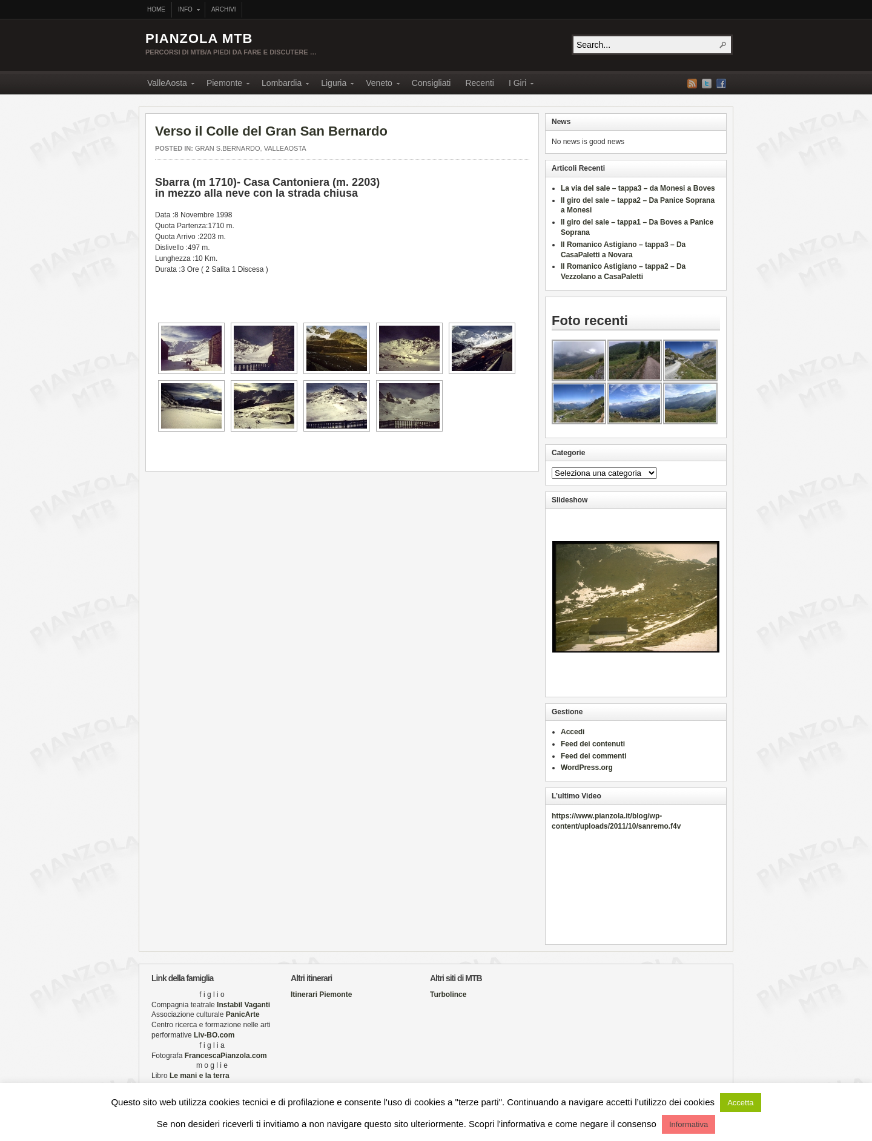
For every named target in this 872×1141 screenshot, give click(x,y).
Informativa (688, 1124)
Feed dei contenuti (593, 744)
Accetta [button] (740, 1102)
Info (186, 10)
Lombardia (281, 84)
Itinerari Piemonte (321, 994)
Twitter (707, 83)
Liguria (334, 84)
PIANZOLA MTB (199, 38)
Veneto (379, 84)
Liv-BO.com (214, 1035)
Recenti (479, 83)
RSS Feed (692, 83)
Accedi (572, 732)
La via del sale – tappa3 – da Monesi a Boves (638, 188)
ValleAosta (167, 84)
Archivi (223, 9)
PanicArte (243, 1014)
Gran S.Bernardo (227, 148)
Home (156, 9)
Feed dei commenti (594, 756)
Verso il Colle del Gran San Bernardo (271, 131)
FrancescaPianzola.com (226, 1055)
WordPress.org (587, 767)
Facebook (721, 83)
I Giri (517, 84)
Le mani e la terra (199, 1075)
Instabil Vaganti (243, 1005)
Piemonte (224, 84)
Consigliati (431, 83)
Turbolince (448, 994)
